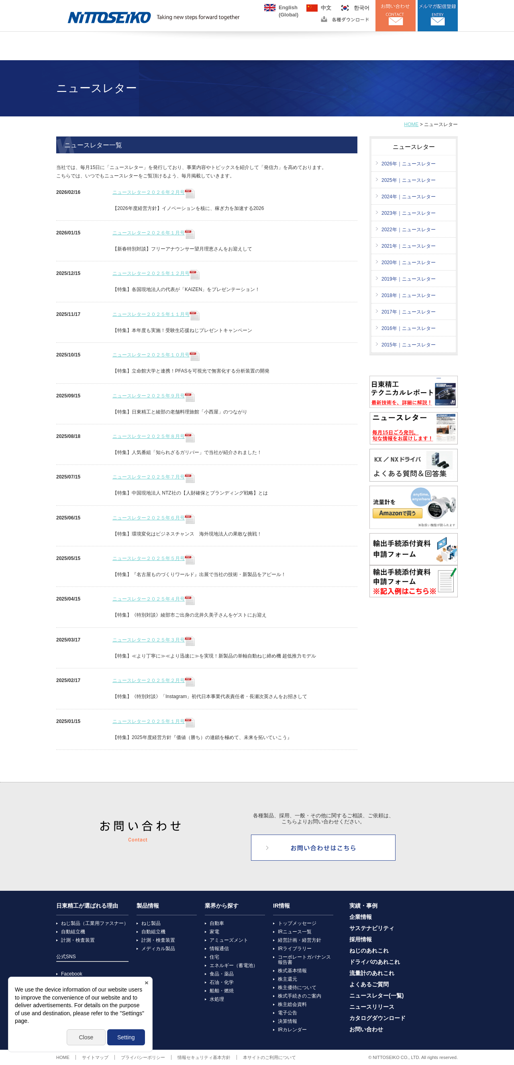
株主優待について (297, 987)
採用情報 (360, 940)
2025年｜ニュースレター (408, 180)
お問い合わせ (366, 1029)
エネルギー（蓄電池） (234, 965)
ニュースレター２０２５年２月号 (153, 680)
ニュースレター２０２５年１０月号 (156, 355)
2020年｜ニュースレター (408, 262)
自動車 (217, 923)
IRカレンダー (292, 1029)
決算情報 (287, 1021)
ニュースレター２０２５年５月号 (153, 558)
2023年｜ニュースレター (408, 213)
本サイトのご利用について (269, 1057)
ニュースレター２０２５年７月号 (153, 477)
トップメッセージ (297, 923)
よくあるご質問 (369, 985)
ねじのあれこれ (369, 951)
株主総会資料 (292, 1004)
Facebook (71, 974)
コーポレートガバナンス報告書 (304, 959)
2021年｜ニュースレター (408, 246)
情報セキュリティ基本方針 (203, 1057)
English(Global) (288, 7)
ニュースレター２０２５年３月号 (153, 640)
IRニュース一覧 (295, 932)
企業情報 (360, 917)
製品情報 (148, 906)
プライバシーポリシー (143, 1057)
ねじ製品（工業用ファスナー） (94, 923)
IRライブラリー (295, 948)
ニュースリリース (371, 1007)
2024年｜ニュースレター (408, 197)
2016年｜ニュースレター (408, 328)
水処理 (217, 999)
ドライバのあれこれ (374, 962)
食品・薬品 (222, 974)
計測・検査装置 (78, 940)
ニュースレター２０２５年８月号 (153, 436)
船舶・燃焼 (222, 991)
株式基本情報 (292, 970)
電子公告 (287, 1013)
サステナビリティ (371, 928)
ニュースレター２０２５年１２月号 (156, 273)
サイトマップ (95, 1057)
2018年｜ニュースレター (408, 295)
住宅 (214, 957)
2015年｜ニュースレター (408, 345)
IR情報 (281, 906)
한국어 (361, 8)
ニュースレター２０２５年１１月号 (156, 314)
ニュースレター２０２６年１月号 (153, 233)
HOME (411, 124)
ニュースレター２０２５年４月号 (153, 599)
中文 (326, 8)
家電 (214, 932)
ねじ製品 (151, 923)
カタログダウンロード (377, 1018)
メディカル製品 (158, 948)
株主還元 (287, 979)
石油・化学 (222, 982)
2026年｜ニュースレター (408, 164)
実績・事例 (363, 906)
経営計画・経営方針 (299, 940)
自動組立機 (73, 932)
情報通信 (219, 948)
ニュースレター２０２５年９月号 (153, 396)
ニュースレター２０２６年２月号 (153, 192)
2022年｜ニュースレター (408, 229)
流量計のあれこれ (371, 973)
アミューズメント (229, 940)
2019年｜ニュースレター (408, 279)
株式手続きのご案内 (299, 996)
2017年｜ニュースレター (408, 312)
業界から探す (222, 906)
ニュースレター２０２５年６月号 (153, 518)
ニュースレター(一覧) (376, 996)
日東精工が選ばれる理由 (87, 906)
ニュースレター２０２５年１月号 (153, 721)
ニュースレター (414, 146)
